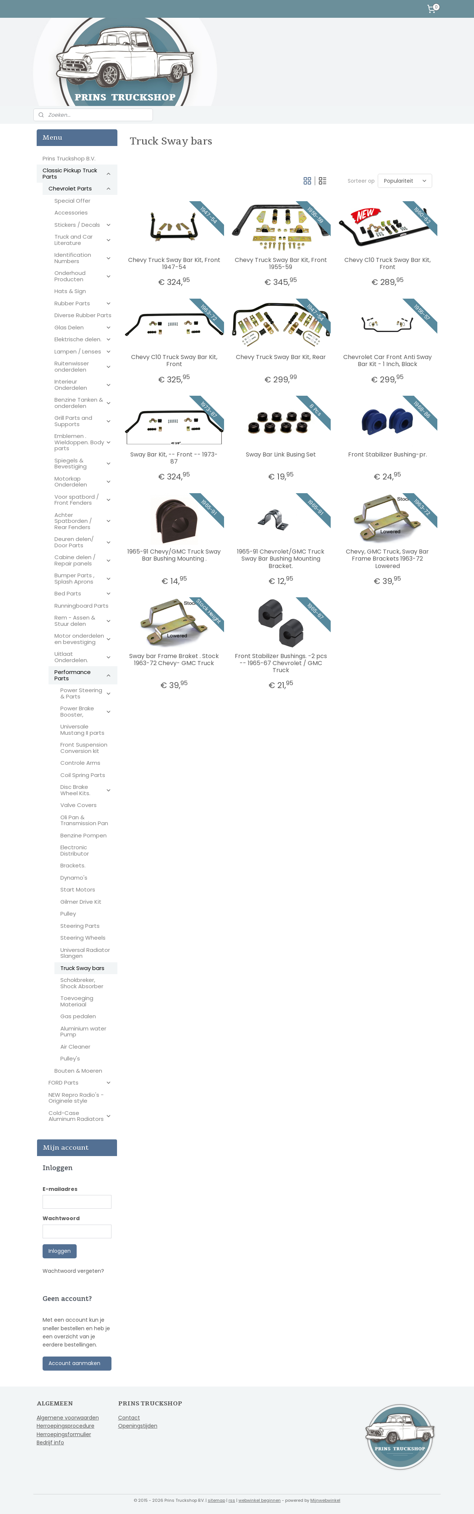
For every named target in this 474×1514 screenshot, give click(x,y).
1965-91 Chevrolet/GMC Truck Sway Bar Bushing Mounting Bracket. (280, 559)
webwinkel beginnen (259, 1500)
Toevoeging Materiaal (76, 1001)
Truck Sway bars (82, 968)
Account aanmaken (74, 1363)
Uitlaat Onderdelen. (82, 657)
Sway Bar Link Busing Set (281, 454)
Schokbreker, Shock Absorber (81, 983)
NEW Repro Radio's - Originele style (76, 1098)
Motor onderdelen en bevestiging (82, 639)
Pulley (68, 913)
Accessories (71, 212)
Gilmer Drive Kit (80, 902)
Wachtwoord (61, 1218)
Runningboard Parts (81, 606)
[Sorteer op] (404, 180)
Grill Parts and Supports (82, 421)
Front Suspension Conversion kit (83, 748)
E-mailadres (60, 1189)
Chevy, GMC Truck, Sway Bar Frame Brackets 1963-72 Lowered (387, 559)
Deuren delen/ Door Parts (82, 542)
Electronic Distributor (74, 850)
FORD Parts (80, 1082)
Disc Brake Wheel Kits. (85, 790)
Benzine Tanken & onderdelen (82, 403)
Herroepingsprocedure (65, 1426)
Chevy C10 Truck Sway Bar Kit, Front (387, 263)
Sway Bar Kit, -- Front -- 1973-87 (174, 458)
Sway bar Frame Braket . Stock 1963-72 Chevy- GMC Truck (174, 660)
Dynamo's (73, 877)
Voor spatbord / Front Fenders (82, 500)
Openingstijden (137, 1426)
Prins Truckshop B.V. (69, 158)
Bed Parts (82, 593)
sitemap (216, 1500)
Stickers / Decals (82, 225)
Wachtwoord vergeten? (73, 1271)
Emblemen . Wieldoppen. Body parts (82, 442)
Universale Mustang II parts (82, 730)
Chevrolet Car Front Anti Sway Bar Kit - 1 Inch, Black (387, 360)
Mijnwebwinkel (325, 1500)
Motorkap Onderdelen (82, 482)
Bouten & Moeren (78, 1071)
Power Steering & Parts (85, 693)
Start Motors (77, 889)
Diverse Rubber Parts (82, 315)
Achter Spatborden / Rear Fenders (82, 521)
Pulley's (70, 1058)
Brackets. (73, 865)
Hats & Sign (70, 291)
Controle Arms (80, 763)
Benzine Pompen (83, 835)
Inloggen (60, 1251)
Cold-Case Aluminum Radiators (80, 1116)
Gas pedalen (78, 1016)
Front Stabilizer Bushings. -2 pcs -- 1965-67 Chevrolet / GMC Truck (280, 663)
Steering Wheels (83, 938)
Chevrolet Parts (80, 188)
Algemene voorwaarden (68, 1417)
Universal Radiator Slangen (85, 953)
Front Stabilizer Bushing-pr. (387, 454)
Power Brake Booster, (85, 711)
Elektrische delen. (82, 339)
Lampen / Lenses (82, 351)
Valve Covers (78, 805)
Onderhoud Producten (82, 276)
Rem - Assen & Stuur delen (82, 621)
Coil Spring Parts (82, 775)
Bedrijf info (50, 1442)
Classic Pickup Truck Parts (77, 173)
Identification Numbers (82, 258)
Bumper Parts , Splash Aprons (82, 578)
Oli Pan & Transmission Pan (84, 820)
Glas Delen (82, 327)
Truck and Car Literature (82, 240)
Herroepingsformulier (64, 1434)
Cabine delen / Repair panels (82, 560)
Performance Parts (82, 675)
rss (231, 1500)
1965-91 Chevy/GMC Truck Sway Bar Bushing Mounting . (174, 555)
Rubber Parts (82, 303)
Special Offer (72, 201)
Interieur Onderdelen (82, 385)
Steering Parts (80, 926)
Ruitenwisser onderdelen (82, 366)
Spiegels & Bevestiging (82, 463)
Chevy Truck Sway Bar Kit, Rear (281, 357)
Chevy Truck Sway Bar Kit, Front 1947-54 (174, 263)
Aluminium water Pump (83, 1032)
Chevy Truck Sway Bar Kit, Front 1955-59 (280, 263)
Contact (129, 1417)
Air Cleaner (75, 1046)
